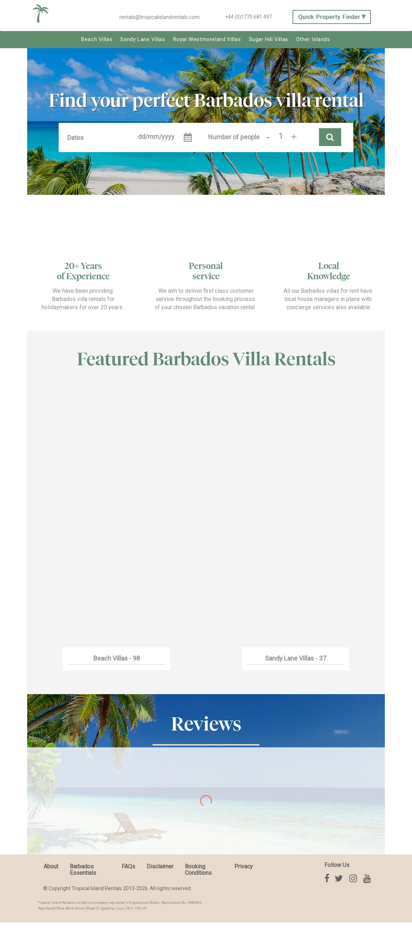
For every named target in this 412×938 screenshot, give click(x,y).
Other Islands (313, 39)
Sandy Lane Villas (142, 39)
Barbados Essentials (83, 869)
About (51, 866)
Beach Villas (96, 39)
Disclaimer (160, 866)
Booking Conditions (198, 869)
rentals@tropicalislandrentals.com (159, 17)
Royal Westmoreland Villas (207, 39)
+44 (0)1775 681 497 (248, 17)
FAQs (128, 866)
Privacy (243, 866)
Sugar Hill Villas (268, 39)
